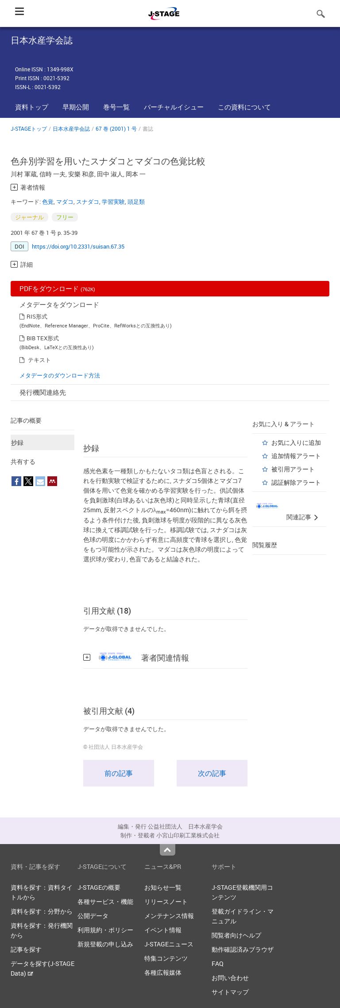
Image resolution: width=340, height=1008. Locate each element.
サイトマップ (230, 992)
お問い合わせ (230, 977)
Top (167, 850)
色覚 (48, 202)
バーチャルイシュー (174, 106)
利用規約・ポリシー (105, 930)
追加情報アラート (296, 455)
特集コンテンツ (166, 958)
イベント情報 (163, 930)
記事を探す (26, 949)
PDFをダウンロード (57, 288)
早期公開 (75, 106)
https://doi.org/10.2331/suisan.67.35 (78, 246)
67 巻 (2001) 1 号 (116, 128)
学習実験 (113, 202)
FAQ (218, 963)
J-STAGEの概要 (98, 887)
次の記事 (212, 773)
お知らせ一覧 (163, 887)
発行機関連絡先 (42, 392)
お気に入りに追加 (296, 442)
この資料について (244, 106)
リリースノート (166, 901)
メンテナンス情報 (169, 915)
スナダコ (87, 202)
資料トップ (31, 106)
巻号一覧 (116, 106)
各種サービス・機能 (105, 901)
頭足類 (136, 202)
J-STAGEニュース (168, 944)
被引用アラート (293, 469)
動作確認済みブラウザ (243, 949)
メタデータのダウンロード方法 (59, 375)
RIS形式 (37, 316)
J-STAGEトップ (29, 128)
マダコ (64, 202)
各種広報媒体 (163, 972)
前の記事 (118, 773)
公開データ (92, 915)
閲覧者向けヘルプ (236, 935)
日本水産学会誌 (71, 128)
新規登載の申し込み (105, 944)
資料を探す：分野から (42, 911)
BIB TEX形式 (43, 338)
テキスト (39, 360)
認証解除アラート (296, 482)
